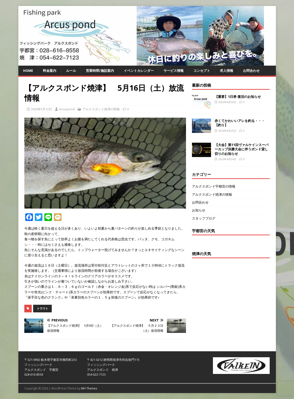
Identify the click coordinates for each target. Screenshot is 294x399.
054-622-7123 (96, 374)
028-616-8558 (33, 374)
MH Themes (89, 388)
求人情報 (226, 70)
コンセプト (201, 70)
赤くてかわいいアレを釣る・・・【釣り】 (240, 122)
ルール (71, 70)
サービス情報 (174, 70)
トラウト (42, 308)
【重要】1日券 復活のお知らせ (238, 96)
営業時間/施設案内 (100, 70)
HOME (28, 70)
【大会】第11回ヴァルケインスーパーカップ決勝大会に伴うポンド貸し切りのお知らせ (241, 149)
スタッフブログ (203, 218)
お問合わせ (251, 70)
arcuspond (67, 109)
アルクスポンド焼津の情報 (101, 109)
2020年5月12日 (41, 109)
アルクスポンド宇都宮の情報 (213, 186)
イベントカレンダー (139, 70)
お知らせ (198, 210)
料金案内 (49, 70)
